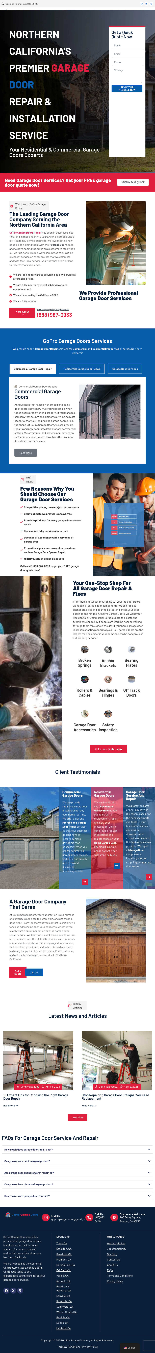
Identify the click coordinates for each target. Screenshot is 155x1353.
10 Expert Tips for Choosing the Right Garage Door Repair (35, 1096)
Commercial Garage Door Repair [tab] (32, 368)
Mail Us (56, 1216)
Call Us (99, 1214)
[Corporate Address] (114, 1217)
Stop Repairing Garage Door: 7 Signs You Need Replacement (115, 1096)
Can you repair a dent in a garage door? (27, 1161)
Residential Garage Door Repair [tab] (82, 368)
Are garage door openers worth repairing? (29, 1172)
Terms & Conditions (69, 1346)
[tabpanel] (77, 420)
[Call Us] (89, 1217)
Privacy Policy (90, 1346)
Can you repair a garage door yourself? (27, 1195)
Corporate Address (132, 1214)
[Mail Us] (46, 1217)
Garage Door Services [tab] (125, 368)
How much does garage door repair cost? (28, 1149)
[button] (77, 1117)
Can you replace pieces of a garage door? (28, 1184)
